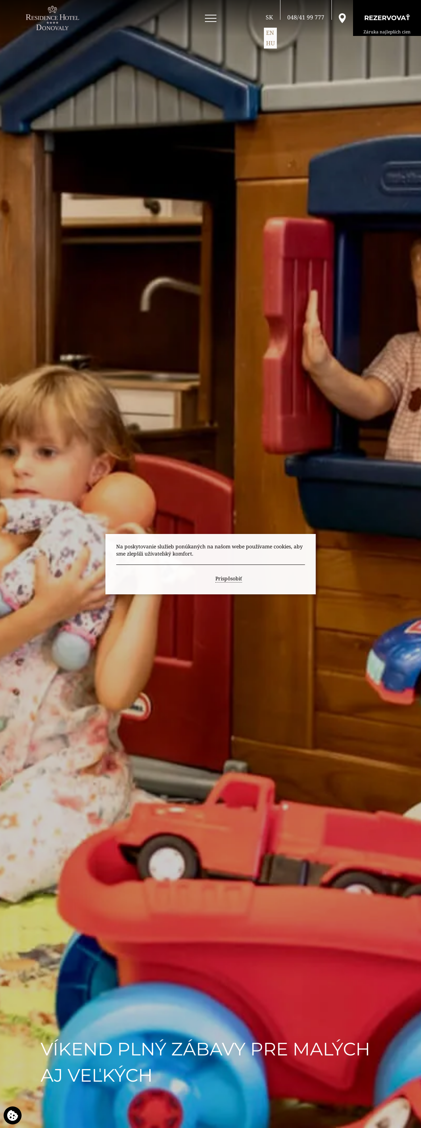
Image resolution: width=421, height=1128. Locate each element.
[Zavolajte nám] (305, 17)
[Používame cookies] (13, 1115)
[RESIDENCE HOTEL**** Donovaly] (54, 18)
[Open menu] (210, 18)
